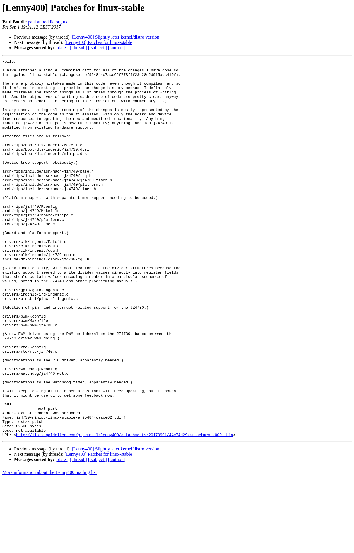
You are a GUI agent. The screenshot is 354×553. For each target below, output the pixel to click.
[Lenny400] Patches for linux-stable (98, 42)
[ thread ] (78, 47)
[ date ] (62, 47)
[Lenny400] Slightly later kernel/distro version (115, 37)
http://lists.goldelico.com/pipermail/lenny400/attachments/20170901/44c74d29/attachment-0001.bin (124, 510)
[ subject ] (97, 47)
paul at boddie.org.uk (48, 21)
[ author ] (117, 47)
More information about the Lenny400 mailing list (49, 547)
